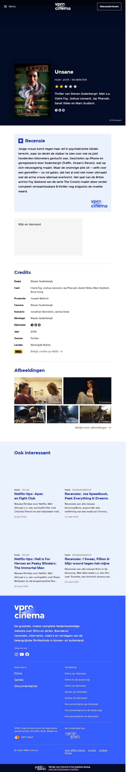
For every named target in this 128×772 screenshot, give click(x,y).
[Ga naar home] (62, 6)
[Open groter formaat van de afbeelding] (38, 390)
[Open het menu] (10, 6)
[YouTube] (22, 654)
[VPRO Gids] (72, 735)
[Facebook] (27, 654)
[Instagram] (16, 654)
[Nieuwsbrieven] (109, 6)
